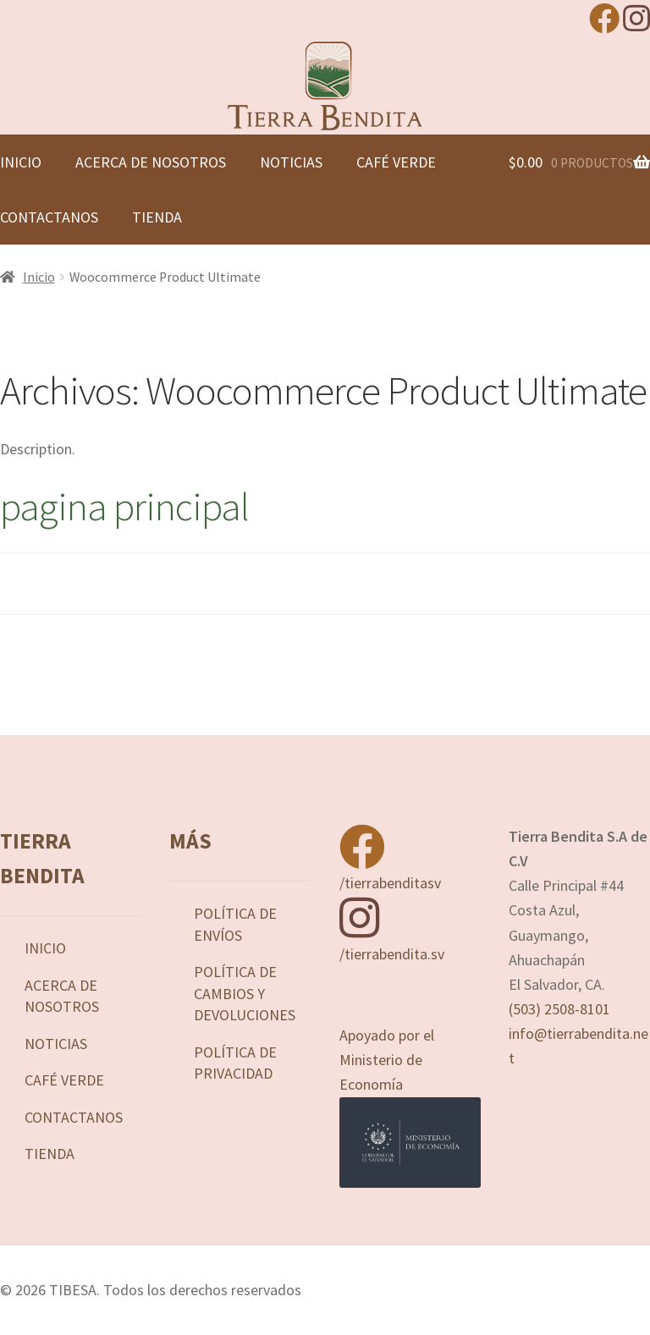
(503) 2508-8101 (559, 1009)
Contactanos (74, 1117)
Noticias (291, 162)
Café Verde (396, 162)
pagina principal (124, 506)
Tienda (157, 217)
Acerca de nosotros (150, 162)
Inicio (39, 277)
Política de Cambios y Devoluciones (244, 993)
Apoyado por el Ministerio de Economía (410, 1106)
